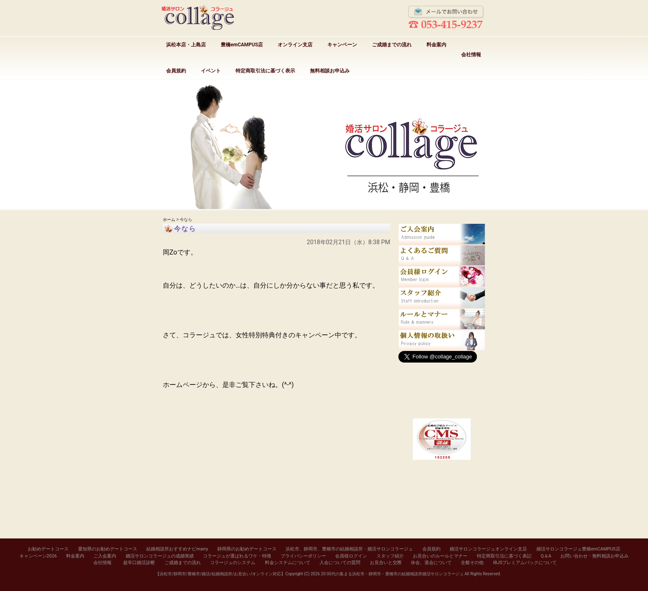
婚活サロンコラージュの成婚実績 (160, 556)
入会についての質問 (339, 562)
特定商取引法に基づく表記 (504, 556)
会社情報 (471, 55)
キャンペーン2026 (38, 556)
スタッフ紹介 (390, 556)
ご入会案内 (104, 556)
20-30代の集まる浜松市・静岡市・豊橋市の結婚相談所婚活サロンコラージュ (392, 574)
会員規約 (176, 71)
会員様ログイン (351, 556)
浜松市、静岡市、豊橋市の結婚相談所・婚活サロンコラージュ (349, 549)
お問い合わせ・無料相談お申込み (594, 556)
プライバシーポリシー (303, 556)
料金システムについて (287, 562)
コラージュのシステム (232, 562)
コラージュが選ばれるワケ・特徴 (237, 556)
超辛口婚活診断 (139, 562)
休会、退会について (431, 562)
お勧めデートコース (48, 549)
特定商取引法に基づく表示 (265, 71)
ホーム (169, 219)
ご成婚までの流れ (392, 45)
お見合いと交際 (386, 562)
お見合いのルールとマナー (440, 556)
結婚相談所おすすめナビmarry (177, 549)
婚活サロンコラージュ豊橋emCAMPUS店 (578, 549)
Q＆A (546, 556)
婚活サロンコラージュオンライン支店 (488, 549)
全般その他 (472, 562)
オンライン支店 (295, 45)
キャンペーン (342, 45)
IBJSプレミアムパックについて (525, 562)
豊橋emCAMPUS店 (242, 45)
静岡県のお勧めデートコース (246, 549)
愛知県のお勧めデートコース (107, 549)
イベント (211, 71)
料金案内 (436, 45)
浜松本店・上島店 (186, 45)
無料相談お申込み (330, 71)
